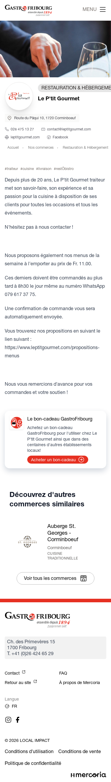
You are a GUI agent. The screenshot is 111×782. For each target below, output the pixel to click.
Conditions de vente (79, 751)
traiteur (12, 168)
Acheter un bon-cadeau (57, 460)
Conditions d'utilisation (29, 751)
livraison (45, 168)
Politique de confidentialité (33, 763)
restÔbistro (65, 168)
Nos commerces (41, 147)
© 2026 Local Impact (27, 740)
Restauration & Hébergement (85, 147)
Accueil (13, 147)
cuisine (28, 168)
